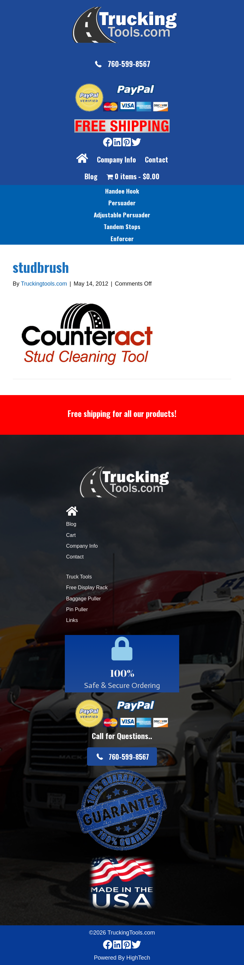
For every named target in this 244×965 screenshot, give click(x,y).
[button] (122, 64)
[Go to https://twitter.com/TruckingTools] (136, 142)
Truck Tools (79, 576)
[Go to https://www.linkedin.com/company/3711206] (117, 142)
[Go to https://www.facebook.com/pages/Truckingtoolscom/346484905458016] (107, 142)
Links (72, 620)
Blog (91, 176)
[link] (122, 191)
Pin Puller (77, 609)
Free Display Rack (87, 587)
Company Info (116, 159)
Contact (156, 159)
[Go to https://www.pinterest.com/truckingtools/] (127, 142)
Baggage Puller (83, 598)
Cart (71, 535)
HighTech (138, 958)
